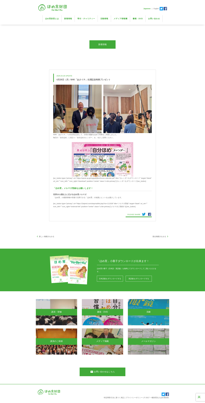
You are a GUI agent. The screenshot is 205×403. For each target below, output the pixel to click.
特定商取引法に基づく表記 (114, 398)
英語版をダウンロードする (139, 279)
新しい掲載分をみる (45, 236)
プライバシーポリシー (134, 398)
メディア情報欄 (120, 19)
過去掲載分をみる (160, 236)
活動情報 (104, 19)
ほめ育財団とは (52, 19)
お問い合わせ (154, 19)
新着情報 (68, 19)
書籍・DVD (138, 19)
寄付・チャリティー (86, 19)
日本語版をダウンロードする (110, 279)
